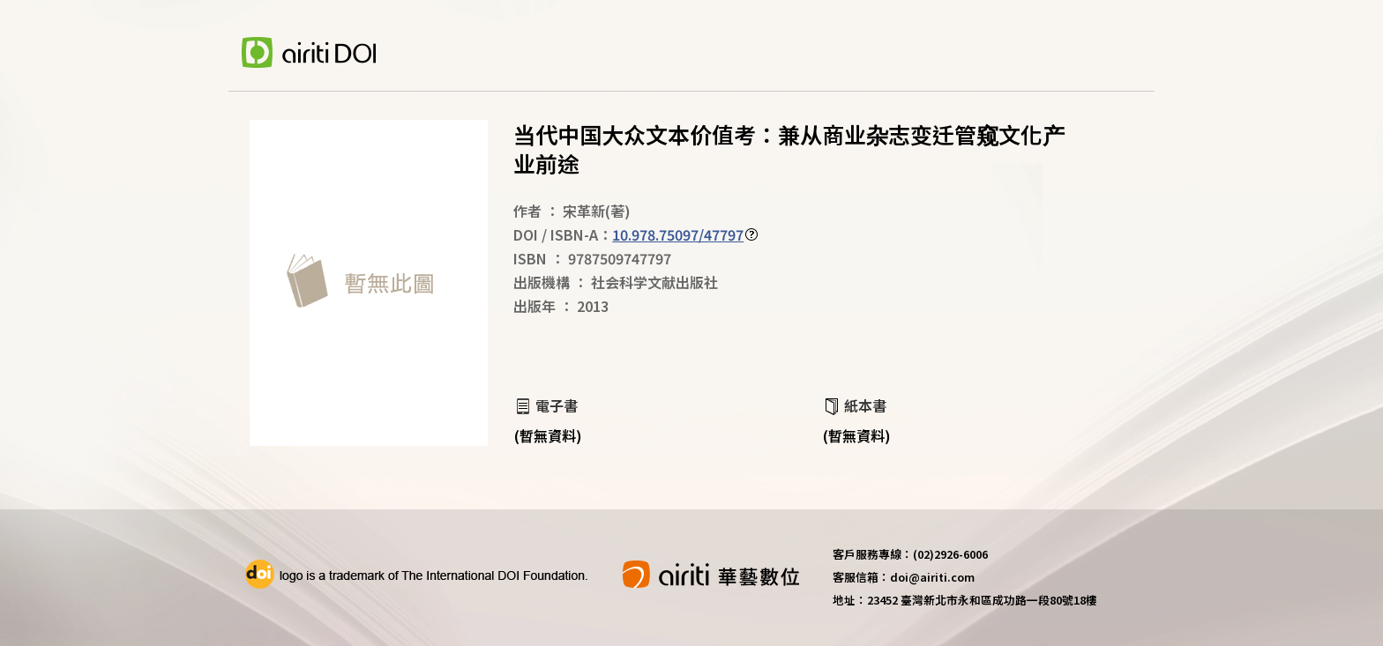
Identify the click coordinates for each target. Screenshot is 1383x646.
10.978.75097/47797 (678, 234)
